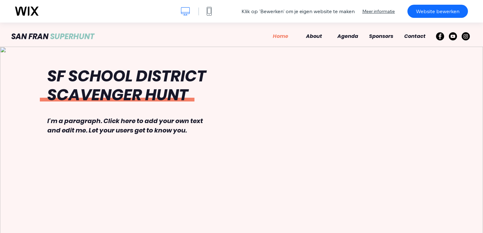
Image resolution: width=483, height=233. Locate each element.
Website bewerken (437, 11)
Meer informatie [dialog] (378, 11)
